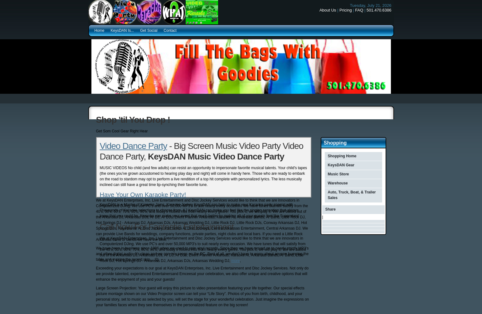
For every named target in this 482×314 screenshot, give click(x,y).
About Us (327, 10)
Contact (170, 30)
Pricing (345, 10)
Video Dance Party (133, 146)
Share (330, 209)
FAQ (359, 10)
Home (100, 30)
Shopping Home (342, 156)
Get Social (148, 30)
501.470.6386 (379, 10)
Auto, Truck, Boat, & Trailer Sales (352, 195)
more (235, 261)
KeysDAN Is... (122, 30)
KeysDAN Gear (341, 165)
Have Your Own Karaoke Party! (143, 194)
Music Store (338, 174)
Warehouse (338, 183)
